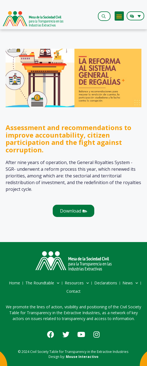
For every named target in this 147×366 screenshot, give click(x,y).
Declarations (105, 283)
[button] (119, 16)
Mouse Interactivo (82, 356)
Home (14, 283)
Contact (73, 291)
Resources (77, 283)
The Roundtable (42, 283)
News (130, 283)
